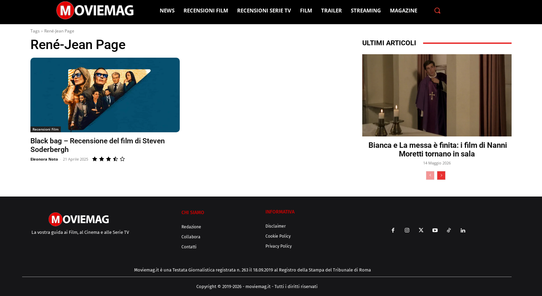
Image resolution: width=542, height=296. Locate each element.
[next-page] (441, 175)
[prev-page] (430, 175)
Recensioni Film (45, 129)
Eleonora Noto (44, 159)
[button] (437, 10)
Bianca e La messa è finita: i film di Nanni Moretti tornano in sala (437, 149)
